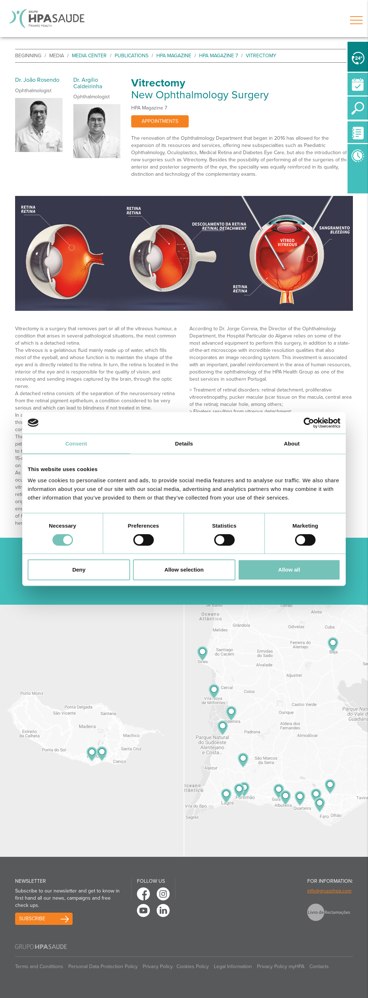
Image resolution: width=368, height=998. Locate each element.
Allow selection (183, 570)
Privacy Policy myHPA (280, 966)
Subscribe (32, 919)
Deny (79, 570)
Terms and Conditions (39, 966)
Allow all (289, 570)
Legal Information (233, 966)
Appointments (160, 121)
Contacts (319, 966)
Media (56, 56)
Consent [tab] (76, 443)
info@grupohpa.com (329, 891)
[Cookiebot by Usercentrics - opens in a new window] (308, 422)
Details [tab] (184, 443)
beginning (28, 56)
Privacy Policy (158, 966)
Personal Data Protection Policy (103, 966)
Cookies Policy (192, 966)
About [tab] (292, 443)
